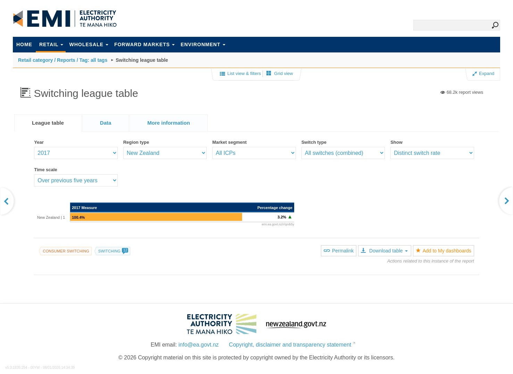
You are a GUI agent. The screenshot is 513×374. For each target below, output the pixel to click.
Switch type (313, 142)
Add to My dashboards (443, 251)
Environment (203, 44)
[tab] (48, 123)
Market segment (229, 142)
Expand (483, 73)
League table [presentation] (48, 123)
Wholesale (88, 44)
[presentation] (168, 123)
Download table (384, 251)
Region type (136, 142)
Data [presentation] (105, 123)
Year (38, 142)
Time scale (45, 169)
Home (24, 44)
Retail (51, 44)
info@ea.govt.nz (199, 345)
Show (396, 142)
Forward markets (144, 44)
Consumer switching (66, 251)
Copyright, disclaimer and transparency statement (290, 345)
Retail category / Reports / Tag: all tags (62, 60)
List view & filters (240, 74)
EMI (65, 18)
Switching (113, 251)
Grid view (279, 73)
